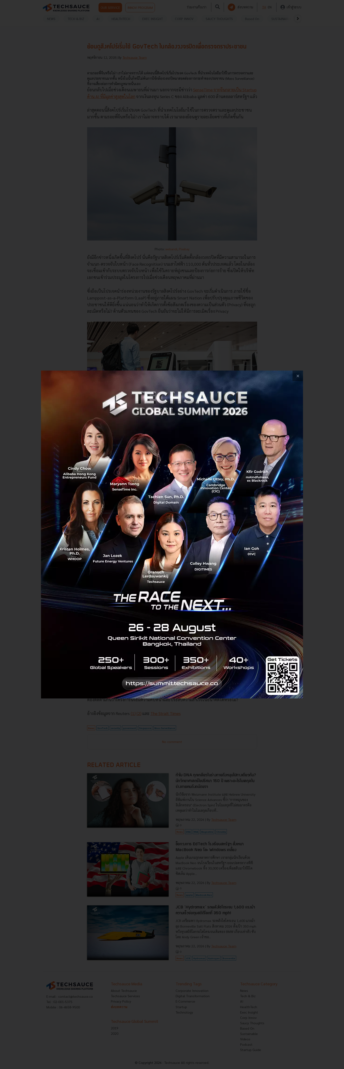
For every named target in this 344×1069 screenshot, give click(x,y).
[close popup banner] (298, 376)
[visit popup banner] (172, 534)
